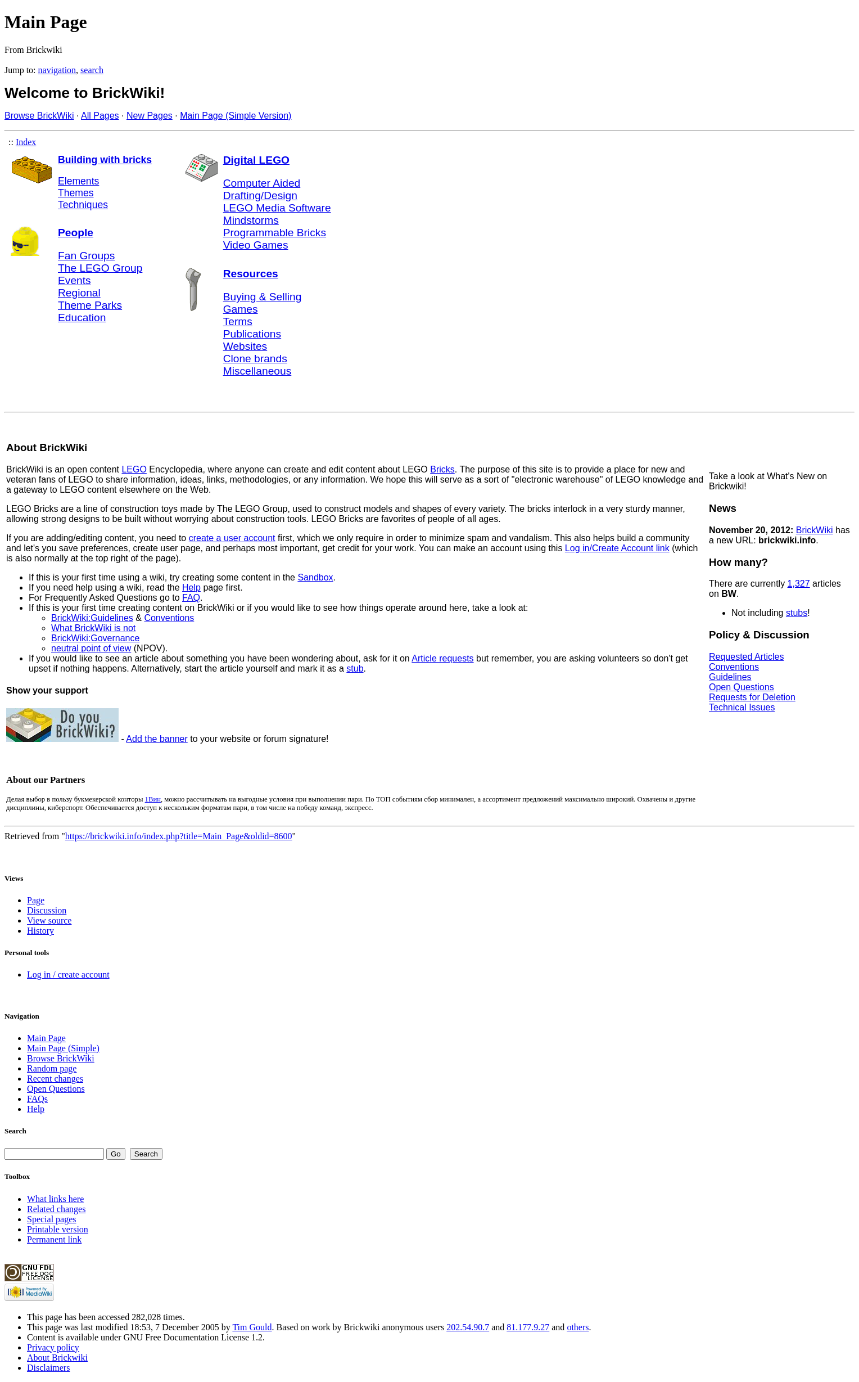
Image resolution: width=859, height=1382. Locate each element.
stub (354, 668)
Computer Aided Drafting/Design (262, 189)
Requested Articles (746, 656)
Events (74, 280)
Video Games (255, 245)
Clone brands (255, 358)
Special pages (51, 1219)
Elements (78, 181)
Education (82, 317)
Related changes (56, 1209)
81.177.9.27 (528, 1327)
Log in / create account (68, 974)
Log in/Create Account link (617, 548)
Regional (79, 293)
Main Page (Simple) (63, 1048)
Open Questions (741, 687)
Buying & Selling (262, 297)
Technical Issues (742, 707)
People (75, 232)
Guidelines (730, 677)
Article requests (442, 658)
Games (240, 309)
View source (49, 920)
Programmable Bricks (274, 232)
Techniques (83, 204)
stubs (796, 613)
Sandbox (315, 577)
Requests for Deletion (752, 697)
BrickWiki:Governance (95, 638)
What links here (55, 1199)
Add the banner (156, 739)
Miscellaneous (257, 371)
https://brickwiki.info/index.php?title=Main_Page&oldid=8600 (178, 836)
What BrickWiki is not (93, 628)
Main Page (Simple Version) (235, 115)
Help (191, 587)
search (91, 70)
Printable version (57, 1229)
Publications (252, 334)
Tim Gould (252, 1327)
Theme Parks (90, 305)
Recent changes (55, 1078)
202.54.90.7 (467, 1327)
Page (35, 900)
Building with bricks (105, 159)
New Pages (149, 115)
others (578, 1327)
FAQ (191, 597)
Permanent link (54, 1239)
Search (15, 1131)
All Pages (100, 115)
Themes (76, 193)
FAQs (37, 1099)
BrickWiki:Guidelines (92, 618)
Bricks (442, 469)
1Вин (153, 799)
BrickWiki (814, 530)
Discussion (46, 910)
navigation (57, 70)
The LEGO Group (100, 268)
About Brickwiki (57, 1357)
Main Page (46, 1038)
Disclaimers (48, 1367)
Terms (237, 321)
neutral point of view (91, 648)
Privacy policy (53, 1347)
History (40, 930)
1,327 (799, 583)
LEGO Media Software (277, 208)
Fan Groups (86, 256)
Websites (245, 346)
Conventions (169, 618)
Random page (51, 1068)
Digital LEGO (256, 160)
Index (26, 142)
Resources (250, 274)
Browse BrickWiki (39, 115)
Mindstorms (251, 220)
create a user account (232, 538)
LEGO (133, 469)
